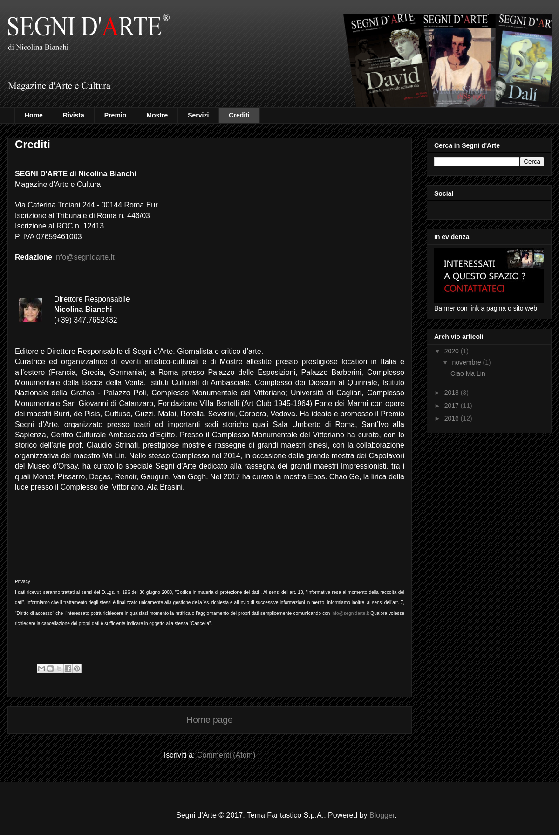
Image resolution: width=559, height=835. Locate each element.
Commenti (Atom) (226, 755)
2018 (452, 392)
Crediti (239, 115)
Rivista (73, 115)
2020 (452, 351)
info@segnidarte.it (84, 257)
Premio (115, 115)
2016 (452, 418)
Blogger (382, 815)
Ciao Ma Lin (467, 373)
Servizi (198, 115)
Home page (209, 720)
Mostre (157, 115)
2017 (452, 405)
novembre (467, 362)
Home (34, 115)
